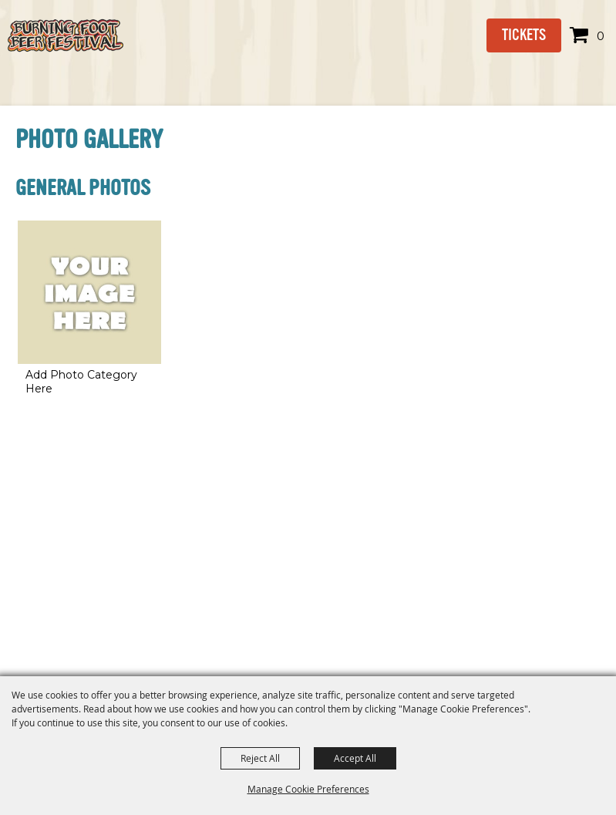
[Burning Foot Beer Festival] (65, 36)
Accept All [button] (355, 758)
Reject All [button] (260, 758)
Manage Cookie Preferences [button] (308, 789)
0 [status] (600, 36)
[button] (89, 310)
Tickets (524, 35)
